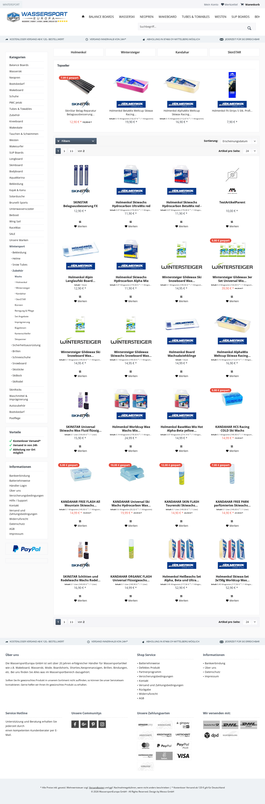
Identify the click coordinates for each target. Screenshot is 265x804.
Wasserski (15, 71)
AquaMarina (17, 177)
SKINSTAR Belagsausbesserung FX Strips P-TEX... (80, 204)
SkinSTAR (20, 299)
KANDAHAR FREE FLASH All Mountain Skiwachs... (80, 503)
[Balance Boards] (101, 17)
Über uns (15, 490)
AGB (12, 529)
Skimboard (16, 165)
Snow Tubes (19, 264)
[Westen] (220, 17)
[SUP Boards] (240, 17)
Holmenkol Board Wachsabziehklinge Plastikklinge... (182, 353)
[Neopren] (146, 17)
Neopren (14, 77)
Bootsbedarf (16, 84)
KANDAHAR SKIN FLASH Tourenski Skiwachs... (182, 503)
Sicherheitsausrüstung (26, 345)
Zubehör (14, 115)
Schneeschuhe (21, 357)
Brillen (16, 351)
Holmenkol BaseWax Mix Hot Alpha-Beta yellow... (182, 428)
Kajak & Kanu (17, 190)
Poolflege (14, 418)
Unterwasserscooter (21, 209)
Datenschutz (17, 524)
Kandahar (20, 293)
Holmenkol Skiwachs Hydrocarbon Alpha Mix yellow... (131, 279)
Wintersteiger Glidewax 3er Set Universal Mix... (232, 279)
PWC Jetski (15, 102)
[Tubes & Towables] (195, 17)
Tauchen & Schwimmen (23, 134)
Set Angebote (21, 316)
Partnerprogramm (150, 672)
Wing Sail (15, 221)
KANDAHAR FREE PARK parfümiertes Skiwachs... (232, 503)
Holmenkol (21, 282)
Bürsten (18, 305)
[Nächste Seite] (64, 151)
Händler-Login (18, 485)
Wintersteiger (22, 287)
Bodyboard (16, 171)
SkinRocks (15, 389)
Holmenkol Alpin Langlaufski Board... (80, 279)
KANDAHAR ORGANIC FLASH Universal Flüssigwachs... (131, 578)
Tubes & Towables (20, 109)
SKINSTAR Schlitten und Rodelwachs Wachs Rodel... (80, 578)
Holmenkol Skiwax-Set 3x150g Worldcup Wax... (232, 578)
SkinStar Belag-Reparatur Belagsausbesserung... (80, 112)
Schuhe (14, 96)
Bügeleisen (20, 327)
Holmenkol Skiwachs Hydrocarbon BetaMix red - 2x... (181, 204)
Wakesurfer (16, 146)
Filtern (63, 141)
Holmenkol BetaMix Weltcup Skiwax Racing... (131, 112)
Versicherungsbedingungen (26, 495)
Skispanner (20, 339)
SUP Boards (16, 152)
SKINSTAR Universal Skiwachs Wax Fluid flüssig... (81, 428)
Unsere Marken (18, 240)
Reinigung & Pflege (24, 310)
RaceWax (14, 227)
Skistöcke (18, 369)
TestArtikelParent (232, 202)
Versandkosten (96, 787)
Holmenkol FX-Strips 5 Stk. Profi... (232, 110)
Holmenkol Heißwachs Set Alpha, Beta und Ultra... (181, 578)
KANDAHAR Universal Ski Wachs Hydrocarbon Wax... (131, 503)
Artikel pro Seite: (229, 151)
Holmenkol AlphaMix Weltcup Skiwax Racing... (182, 112)
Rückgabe (145, 689)
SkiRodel (17, 381)
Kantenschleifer (22, 333)
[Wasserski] (126, 17)
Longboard (16, 159)
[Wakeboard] (167, 17)
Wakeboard (16, 90)
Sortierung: (211, 141)
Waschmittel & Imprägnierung (18, 397)
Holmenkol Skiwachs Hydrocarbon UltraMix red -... (131, 204)
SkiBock (17, 375)
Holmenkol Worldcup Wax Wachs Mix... (131, 428)
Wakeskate (15, 127)
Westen (14, 140)
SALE (12, 234)
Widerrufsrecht (18, 519)
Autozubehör (17, 405)
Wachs (18, 276)
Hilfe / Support (18, 500)
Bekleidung (16, 184)
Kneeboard (16, 121)
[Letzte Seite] (71, 151)
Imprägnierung (22, 322)
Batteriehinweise (19, 480)
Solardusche (17, 196)
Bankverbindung (19, 475)
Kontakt (14, 505)
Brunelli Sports (18, 202)
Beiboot (14, 215)
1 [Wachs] (58, 151)
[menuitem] (211, 4)
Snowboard (19, 363)
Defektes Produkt (149, 667)
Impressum (16, 534)
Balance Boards (19, 65)
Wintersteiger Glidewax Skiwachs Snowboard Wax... (131, 353)
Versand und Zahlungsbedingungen (23, 512)
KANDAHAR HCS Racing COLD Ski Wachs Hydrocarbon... (232, 428)
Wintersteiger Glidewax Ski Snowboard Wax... (182, 279)
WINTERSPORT (11, 4)
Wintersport (17, 246)
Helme (16, 258)
